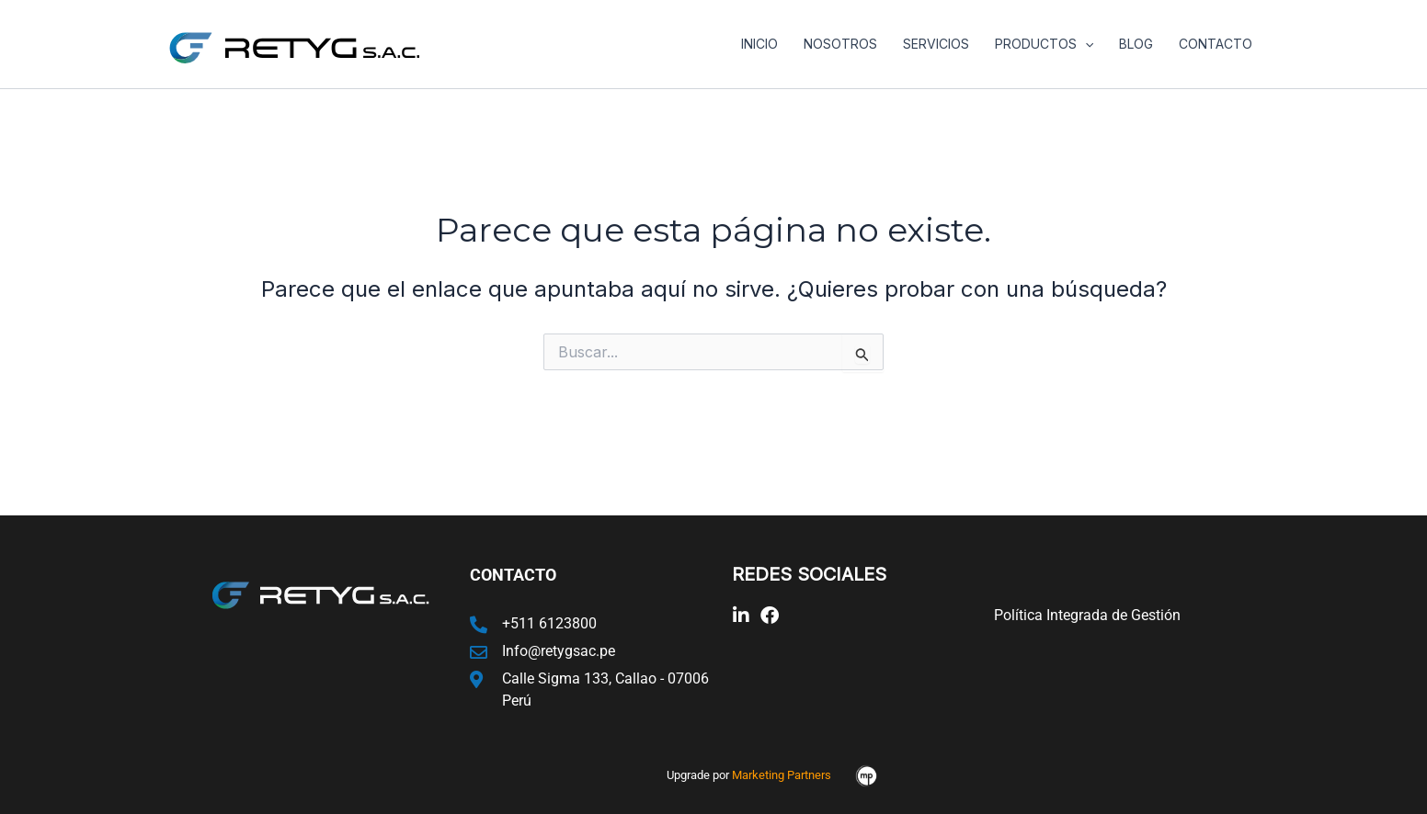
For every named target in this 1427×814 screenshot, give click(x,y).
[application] (1085, 44)
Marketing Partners (781, 775)
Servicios (936, 43)
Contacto (1215, 43)
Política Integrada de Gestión (1087, 615)
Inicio (759, 43)
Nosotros (840, 43)
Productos (1044, 44)
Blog (1136, 43)
